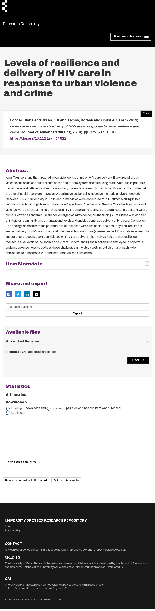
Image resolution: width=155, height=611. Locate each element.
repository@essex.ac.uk (111, 552)
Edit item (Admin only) (66, 482)
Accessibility (12, 532)
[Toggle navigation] (130, 39)
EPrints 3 (83, 565)
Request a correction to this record (26, 482)
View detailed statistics (22, 464)
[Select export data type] (77, 309)
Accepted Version (22, 344)
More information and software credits (99, 569)
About (8, 528)
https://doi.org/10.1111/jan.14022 (38, 141)
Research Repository (30, 25)
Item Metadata (24, 266)
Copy (145, 115)
